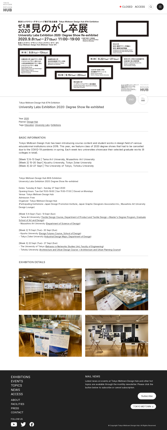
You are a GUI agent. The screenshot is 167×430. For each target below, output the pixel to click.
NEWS (15, 390)
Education (29, 125)
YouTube (16, 423)
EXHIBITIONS (20, 377)
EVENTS (17, 381)
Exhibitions (56, 125)
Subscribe (147, 396)
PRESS (15, 408)
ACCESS (140, 6)
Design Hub (32, 122)
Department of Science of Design (63, 223)
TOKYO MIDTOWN (142, 406)
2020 (26, 118)
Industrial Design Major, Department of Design (68, 236)
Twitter (24, 423)
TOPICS (16, 385)
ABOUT (15, 399)
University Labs (42, 125)
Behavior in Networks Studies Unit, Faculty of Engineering (74, 246)
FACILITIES (17, 404)
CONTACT (17, 412)
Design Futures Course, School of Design (59, 233)
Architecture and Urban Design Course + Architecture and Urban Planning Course (80, 249)
